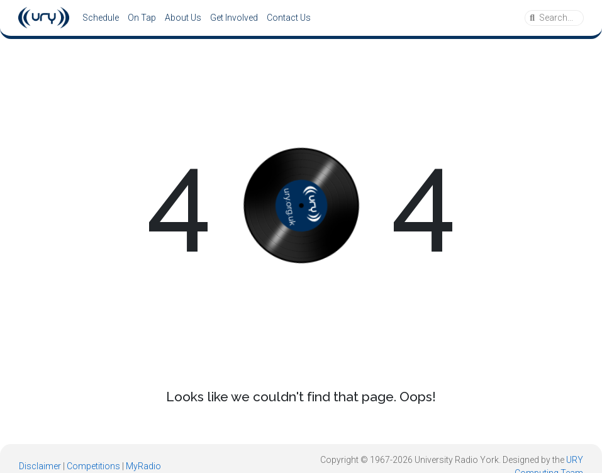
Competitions (93, 466)
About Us (183, 18)
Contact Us (289, 18)
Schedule (100, 18)
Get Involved (234, 18)
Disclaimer (40, 466)
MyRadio (143, 466)
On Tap (142, 18)
